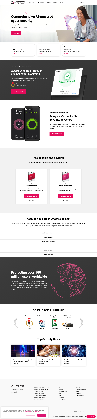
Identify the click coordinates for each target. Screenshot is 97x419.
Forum (59, 395)
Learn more (31, 200)
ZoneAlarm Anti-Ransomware (40, 395)
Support (55, 2)
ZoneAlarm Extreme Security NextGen (41, 387)
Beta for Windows (62, 399)
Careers (77, 391)
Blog (59, 387)
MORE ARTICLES (48, 373)
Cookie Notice (37, 411)
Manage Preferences (30, 415)
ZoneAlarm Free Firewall (39, 393)
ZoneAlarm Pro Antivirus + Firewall (41, 389)
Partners (49, 2)
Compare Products (38, 401)
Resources (60, 389)
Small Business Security (39, 399)
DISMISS (42, 415)
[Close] (46, 408)
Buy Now (16, 33)
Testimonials (61, 397)
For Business (41, 2)
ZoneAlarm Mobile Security (39, 397)
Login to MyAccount (62, 391)
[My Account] (77, 2)
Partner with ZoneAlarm (81, 389)
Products (36, 385)
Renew (61, 2)
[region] (24, 412)
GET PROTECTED (18, 91)
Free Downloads (37, 403)
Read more (23, 363)
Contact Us (78, 393)
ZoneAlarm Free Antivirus (39, 391)
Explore (15, 53)
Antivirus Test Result (80, 395)
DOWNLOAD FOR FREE (31, 196)
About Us (78, 387)
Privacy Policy (28, 411)
